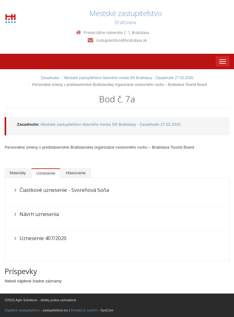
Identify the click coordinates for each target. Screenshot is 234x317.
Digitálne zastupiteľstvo (22, 310)
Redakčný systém (84, 310)
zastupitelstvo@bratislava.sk (121, 40)
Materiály (18, 173)
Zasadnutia (50, 78)
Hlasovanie (76, 173)
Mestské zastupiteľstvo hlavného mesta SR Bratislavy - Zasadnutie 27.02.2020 (128, 78)
